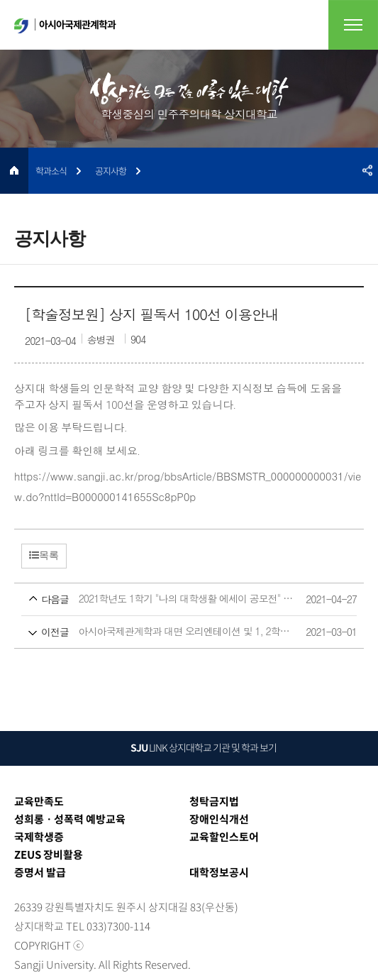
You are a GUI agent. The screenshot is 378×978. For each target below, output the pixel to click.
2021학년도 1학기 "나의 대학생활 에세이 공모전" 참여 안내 (162, 599)
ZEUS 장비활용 (48, 854)
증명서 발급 (40, 872)
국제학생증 (39, 837)
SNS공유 (367, 171)
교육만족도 (39, 801)
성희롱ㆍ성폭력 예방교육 (70, 819)
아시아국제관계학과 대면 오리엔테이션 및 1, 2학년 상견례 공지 (162, 632)
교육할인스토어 (224, 837)
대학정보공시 (219, 872)
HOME (14, 171)
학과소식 (51, 170)
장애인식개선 (219, 819)
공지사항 (110, 170)
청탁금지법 (214, 801)
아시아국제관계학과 (65, 25)
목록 (44, 555)
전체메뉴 (353, 25)
